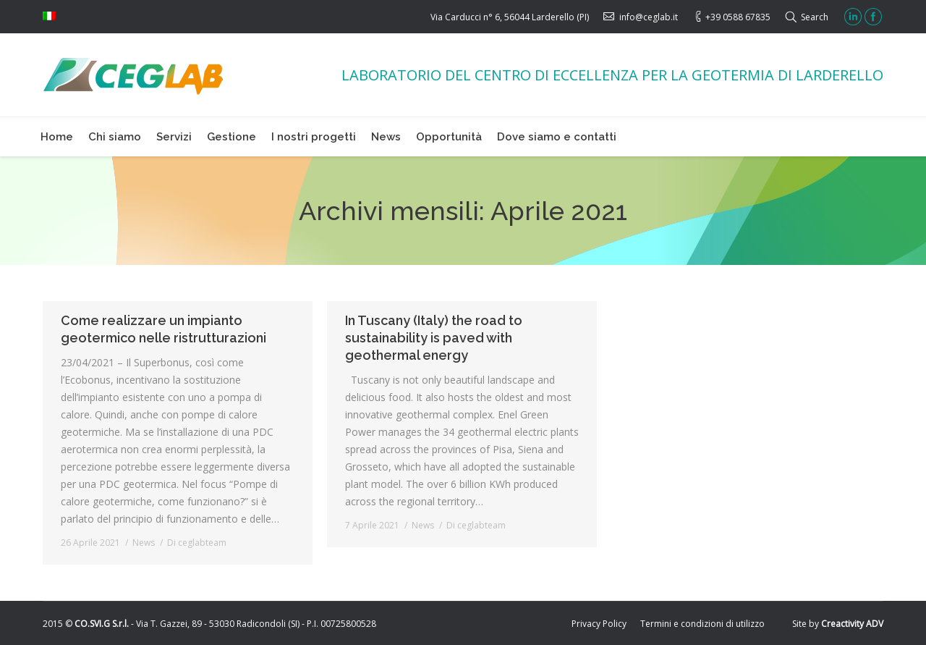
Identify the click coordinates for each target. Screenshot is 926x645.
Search (814, 17)
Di (196, 542)
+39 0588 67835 (737, 17)
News (143, 542)
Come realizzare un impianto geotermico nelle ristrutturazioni (163, 329)
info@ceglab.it (648, 17)
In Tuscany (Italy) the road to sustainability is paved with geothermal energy (433, 338)
